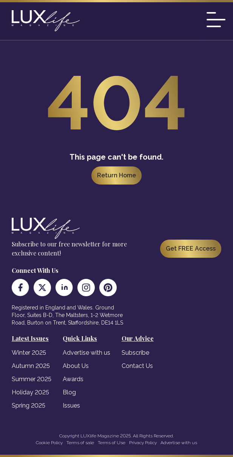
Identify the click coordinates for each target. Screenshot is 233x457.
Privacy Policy (143, 442)
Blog (69, 392)
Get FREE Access (191, 248)
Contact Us (137, 365)
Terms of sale (80, 442)
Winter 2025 (29, 352)
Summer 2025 (31, 379)
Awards (73, 379)
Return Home (116, 175)
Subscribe (135, 352)
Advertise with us (86, 352)
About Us (76, 365)
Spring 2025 (28, 405)
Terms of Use (111, 442)
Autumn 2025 (31, 365)
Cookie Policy (49, 442)
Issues (71, 405)
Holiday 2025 (30, 392)
